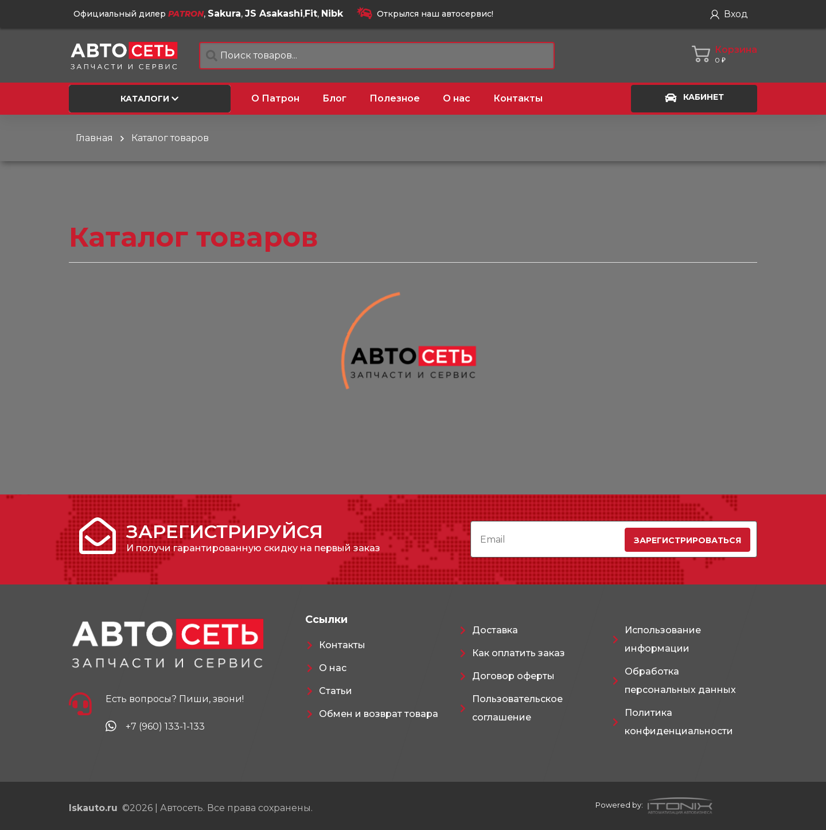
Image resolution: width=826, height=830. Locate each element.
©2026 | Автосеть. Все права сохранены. (191, 807)
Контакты (342, 645)
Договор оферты (513, 676)
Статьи (335, 690)
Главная (94, 138)
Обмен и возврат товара (378, 713)
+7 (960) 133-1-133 (165, 726)
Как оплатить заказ (518, 653)
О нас (332, 668)
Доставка (495, 630)
